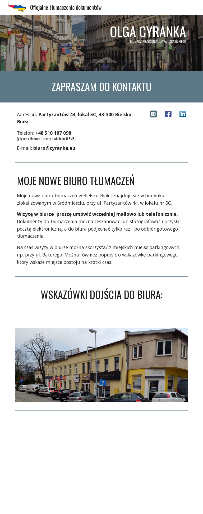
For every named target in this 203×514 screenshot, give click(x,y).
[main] (101, 43)
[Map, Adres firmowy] (101, 463)
